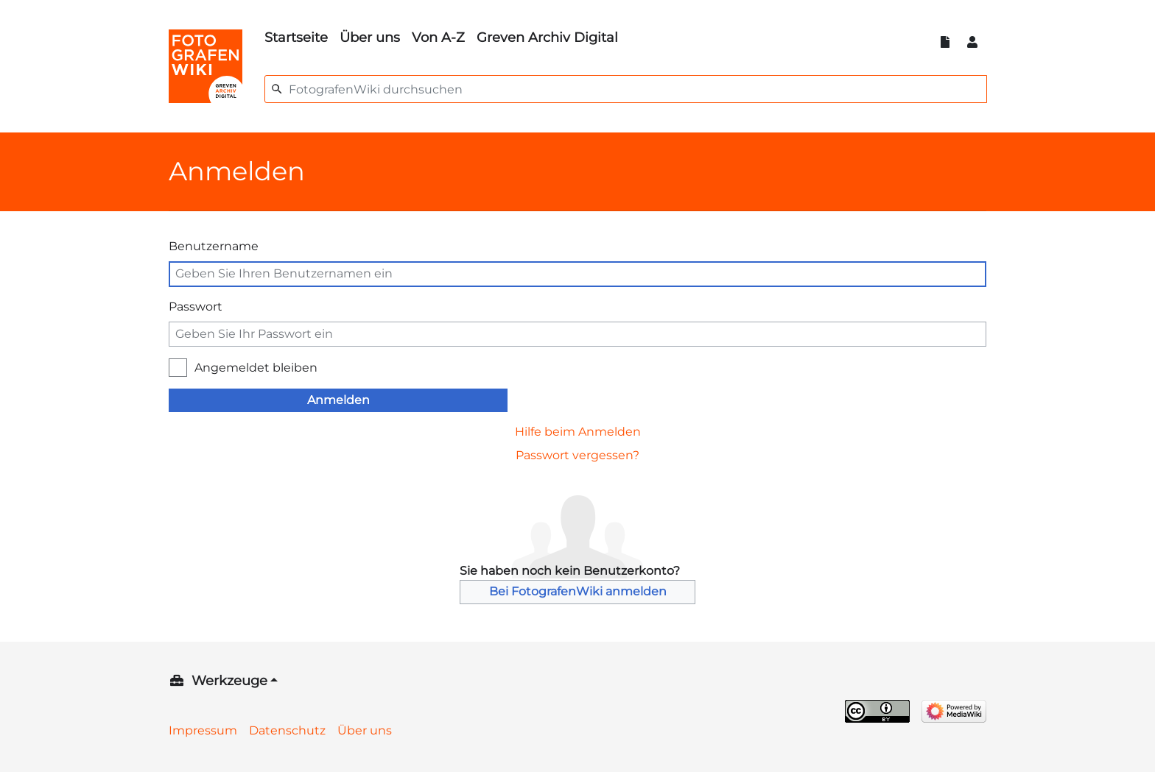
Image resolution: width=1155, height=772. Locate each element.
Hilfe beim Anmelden (578, 432)
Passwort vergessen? (577, 455)
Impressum (203, 730)
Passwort (195, 307)
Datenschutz (287, 730)
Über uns (370, 37)
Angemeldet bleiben (255, 368)
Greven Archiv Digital (547, 37)
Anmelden (338, 400)
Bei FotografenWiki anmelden (578, 591)
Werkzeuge (229, 681)
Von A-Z (438, 37)
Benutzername (214, 246)
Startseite (296, 37)
